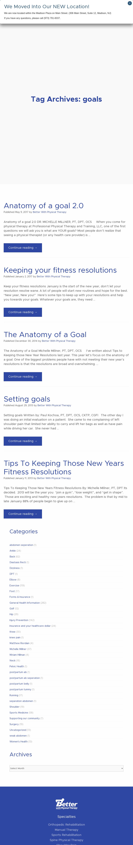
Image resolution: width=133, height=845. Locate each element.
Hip (11, 614)
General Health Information (25, 603)
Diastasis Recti (18, 562)
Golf (12, 608)
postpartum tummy (20, 689)
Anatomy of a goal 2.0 (44, 206)
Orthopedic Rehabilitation (66, 824)
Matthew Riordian (19, 643)
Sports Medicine (19, 713)
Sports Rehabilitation (66, 835)
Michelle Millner (18, 649)
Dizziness (15, 568)
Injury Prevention (19, 620)
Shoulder (15, 707)
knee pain (15, 637)
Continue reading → (25, 248)
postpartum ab (18, 672)
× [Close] (130, 3)
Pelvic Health (17, 666)
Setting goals (27, 399)
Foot (12, 591)
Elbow (13, 580)
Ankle (13, 551)
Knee (12, 632)
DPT (12, 574)
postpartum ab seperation (25, 678)
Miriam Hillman (17, 655)
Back (12, 557)
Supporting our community (25, 718)
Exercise (14, 585)
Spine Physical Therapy (66, 840)
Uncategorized (18, 730)
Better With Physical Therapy (49, 212)
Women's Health (19, 741)
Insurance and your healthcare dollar (30, 626)
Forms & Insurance (20, 597)
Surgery (14, 724)
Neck (12, 660)
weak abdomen (18, 736)
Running (14, 695)
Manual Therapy (66, 829)
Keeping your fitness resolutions (60, 270)
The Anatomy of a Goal (45, 335)
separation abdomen (21, 701)
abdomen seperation (21, 545)
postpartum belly (19, 684)
